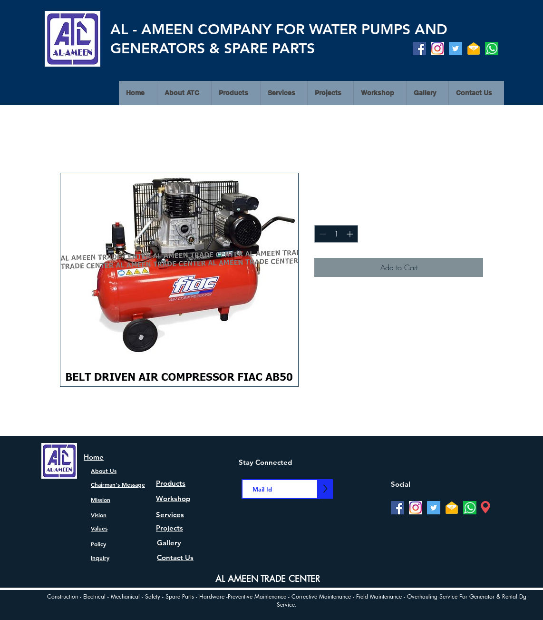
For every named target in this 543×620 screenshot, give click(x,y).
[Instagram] (437, 48)
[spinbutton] (336, 234)
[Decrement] (322, 234)
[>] (325, 489)
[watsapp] (491, 48)
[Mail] (473, 48)
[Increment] (351, 234)
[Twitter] (455, 48)
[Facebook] (419, 48)
